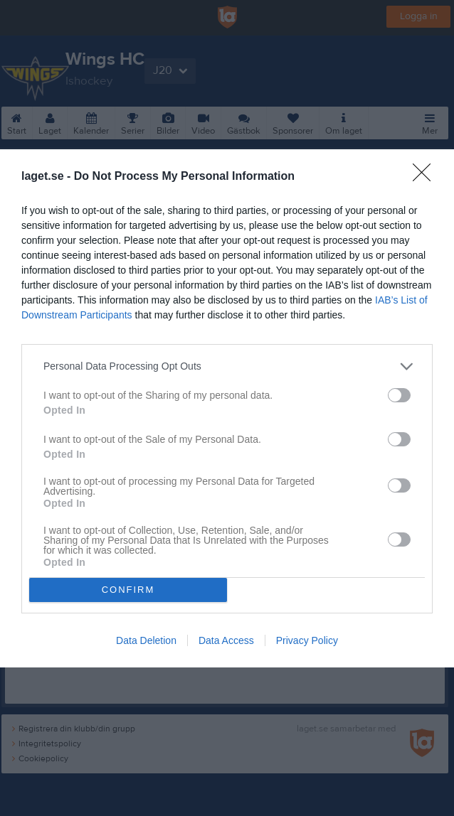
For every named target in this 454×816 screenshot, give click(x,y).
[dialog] (227, 408)
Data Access (226, 640)
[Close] (426, 176)
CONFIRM (128, 589)
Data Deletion (146, 640)
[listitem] (227, 366)
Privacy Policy (307, 640)
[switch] (399, 395)
